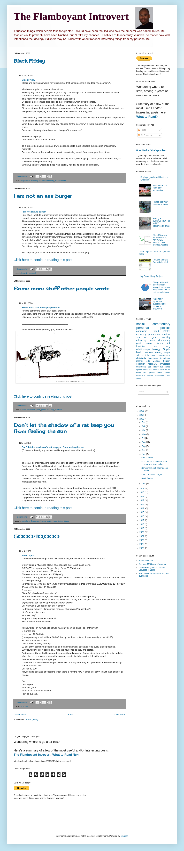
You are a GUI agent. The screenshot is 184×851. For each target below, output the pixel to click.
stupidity (165, 337)
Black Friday (29, 61)
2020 (142, 532)
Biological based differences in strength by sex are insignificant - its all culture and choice (161, 287)
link (48, 410)
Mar (144, 430)
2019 (142, 528)
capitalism (25, 180)
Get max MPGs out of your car (152, 564)
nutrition (58, 410)
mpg (52, 410)
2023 (142, 544)
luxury (156, 367)
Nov (144, 454)
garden (152, 372)
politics (49, 521)
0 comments (22, 176)
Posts (142, 130)
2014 (142, 508)
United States (60, 180)
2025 (142, 548)
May (144, 434)
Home (70, 714)
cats (145, 372)
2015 (142, 512)
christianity (141, 358)
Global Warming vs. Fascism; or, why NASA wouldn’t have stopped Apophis (160, 240)
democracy (35, 521)
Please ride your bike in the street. (160, 203)
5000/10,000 (36, 536)
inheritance (165, 358)
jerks (148, 361)
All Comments (145, 135)
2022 (142, 540)
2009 (142, 488)
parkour (150, 375)
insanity (24, 273)
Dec (144, 483)
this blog (24, 706)
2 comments (22, 702)
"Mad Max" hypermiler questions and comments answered (159, 304)
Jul (143, 438)
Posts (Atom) (32, 719)
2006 (142, 411)
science (139, 355)
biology (156, 349)
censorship (141, 367)
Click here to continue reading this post (43, 260)
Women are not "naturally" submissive (160, 188)
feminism (141, 346)
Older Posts (119, 714)
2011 (142, 496)
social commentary (46, 180)
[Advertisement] (150, 634)
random (166, 334)
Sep (144, 446)
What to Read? (147, 116)
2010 (142, 492)
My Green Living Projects (152, 276)
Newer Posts (20, 714)
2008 (142, 419)
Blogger (124, 836)
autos (23, 410)
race (55, 521)
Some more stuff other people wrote (61, 288)
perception (154, 334)
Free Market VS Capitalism (151, 150)
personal (32, 273)
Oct (144, 450)
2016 (142, 516)
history (43, 521)
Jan (144, 422)
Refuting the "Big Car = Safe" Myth (160, 261)
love (156, 346)
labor (152, 340)
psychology (160, 375)
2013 (142, 504)
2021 (142, 536)
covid (168, 375)
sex (138, 337)
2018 (142, 524)
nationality (152, 364)
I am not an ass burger (43, 196)
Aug (144, 442)
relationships (143, 349)
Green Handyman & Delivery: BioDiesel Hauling (152, 568)
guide (43, 410)
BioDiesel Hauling (153, 352)
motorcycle (140, 375)
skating (138, 378)
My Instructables (146, 560)
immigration (165, 364)
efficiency (30, 410)
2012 (142, 500)
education (140, 364)
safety (159, 372)
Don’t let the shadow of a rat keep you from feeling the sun (64, 428)
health (139, 352)
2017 (142, 520)
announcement (163, 355)
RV (150, 370)
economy (34, 180)
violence (156, 361)
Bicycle (166, 349)
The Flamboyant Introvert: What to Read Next (46, 754)
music (145, 370)
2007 (142, 415)
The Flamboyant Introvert (71, 16)
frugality (166, 361)
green (37, 410)
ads (149, 367)
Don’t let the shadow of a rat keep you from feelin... (154, 462)
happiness (153, 358)
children (167, 372)
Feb (144, 426)
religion (167, 352)
